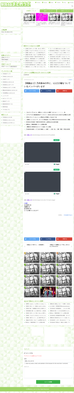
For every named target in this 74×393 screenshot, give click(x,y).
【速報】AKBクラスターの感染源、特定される (29, 23)
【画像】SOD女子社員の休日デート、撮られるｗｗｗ (61, 62)
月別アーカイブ (5, 66)
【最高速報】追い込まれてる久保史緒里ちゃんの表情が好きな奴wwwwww (66, 24)
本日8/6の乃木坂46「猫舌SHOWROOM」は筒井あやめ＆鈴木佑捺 (40, 56)
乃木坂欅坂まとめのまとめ (9, 93)
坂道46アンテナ (6, 101)
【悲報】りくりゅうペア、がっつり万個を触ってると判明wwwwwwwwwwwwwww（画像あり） (49, 119)
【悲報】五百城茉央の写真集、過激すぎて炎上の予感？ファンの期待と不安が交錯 (31, 295)
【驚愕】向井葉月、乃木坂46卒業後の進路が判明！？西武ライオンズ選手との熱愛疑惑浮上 (48, 260)
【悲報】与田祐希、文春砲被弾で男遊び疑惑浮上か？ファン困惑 (31, 261)
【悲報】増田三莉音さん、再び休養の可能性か (60, 58)
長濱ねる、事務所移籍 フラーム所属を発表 (34, 58)
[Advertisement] (31, 35)
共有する (62, 91)
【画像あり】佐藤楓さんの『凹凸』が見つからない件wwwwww (59, 245)
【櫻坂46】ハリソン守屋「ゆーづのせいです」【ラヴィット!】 (39, 66)
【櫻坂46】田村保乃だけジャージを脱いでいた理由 (36, 60)
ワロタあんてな (6, 109)
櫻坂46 (70, 79)
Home (37, 2)
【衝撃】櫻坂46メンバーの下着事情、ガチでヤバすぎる (31, 273)
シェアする (46, 91)
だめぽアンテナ (6, 79)
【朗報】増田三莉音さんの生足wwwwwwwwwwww (60, 66)
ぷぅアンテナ (6, 95)
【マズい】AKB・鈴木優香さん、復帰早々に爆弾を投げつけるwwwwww (41, 24)
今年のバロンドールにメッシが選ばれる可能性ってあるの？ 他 (41, 117)
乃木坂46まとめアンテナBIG (9, 87)
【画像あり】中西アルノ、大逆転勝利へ (35, 244)
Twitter (57, 2)
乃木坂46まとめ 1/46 (7, 117)
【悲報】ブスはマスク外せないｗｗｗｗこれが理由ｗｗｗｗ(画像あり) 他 (41, 50)
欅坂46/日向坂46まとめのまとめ (10, 90)
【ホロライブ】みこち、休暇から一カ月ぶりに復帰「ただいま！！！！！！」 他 (45, 112)
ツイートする (30, 91)
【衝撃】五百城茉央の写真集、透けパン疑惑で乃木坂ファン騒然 (31, 284)
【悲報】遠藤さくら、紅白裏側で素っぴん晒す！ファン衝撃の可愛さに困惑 (64, 284)
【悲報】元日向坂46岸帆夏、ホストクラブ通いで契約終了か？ (48, 284)
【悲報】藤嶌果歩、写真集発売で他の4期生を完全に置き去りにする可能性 (48, 296)
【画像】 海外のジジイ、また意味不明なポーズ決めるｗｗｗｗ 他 (40, 52)
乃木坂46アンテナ (7, 73)
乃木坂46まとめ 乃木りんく (9, 122)
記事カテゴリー (5, 57)
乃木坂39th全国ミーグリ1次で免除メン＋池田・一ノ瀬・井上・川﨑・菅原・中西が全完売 (45, 62)
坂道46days (5, 106)
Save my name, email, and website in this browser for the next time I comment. (47, 363)
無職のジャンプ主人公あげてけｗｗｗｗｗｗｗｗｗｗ (61, 54)
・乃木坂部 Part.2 (67, 215)
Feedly (71, 2)
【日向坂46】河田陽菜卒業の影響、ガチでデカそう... (61, 315)
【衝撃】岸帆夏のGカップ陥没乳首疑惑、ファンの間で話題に (63, 273)
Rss (64, 2)
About (44, 2)
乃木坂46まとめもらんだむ (9, 120)
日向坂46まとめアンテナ (8, 84)
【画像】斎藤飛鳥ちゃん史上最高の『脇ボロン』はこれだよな (54, 23)
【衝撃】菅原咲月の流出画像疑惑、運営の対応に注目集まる (64, 261)
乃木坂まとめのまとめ (8, 76)
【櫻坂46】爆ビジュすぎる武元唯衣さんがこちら (60, 310)
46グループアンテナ (7, 98)
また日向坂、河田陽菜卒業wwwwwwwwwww (59, 306)
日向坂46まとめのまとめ (8, 82)
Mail (51, 2)
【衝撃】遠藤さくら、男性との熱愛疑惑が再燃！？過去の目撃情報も (64, 296)
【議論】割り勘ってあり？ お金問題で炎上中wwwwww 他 (38, 54)
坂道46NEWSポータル (8, 104)
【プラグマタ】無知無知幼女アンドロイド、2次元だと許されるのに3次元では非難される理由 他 (49, 114)
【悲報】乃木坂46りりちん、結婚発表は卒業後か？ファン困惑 (48, 273)
